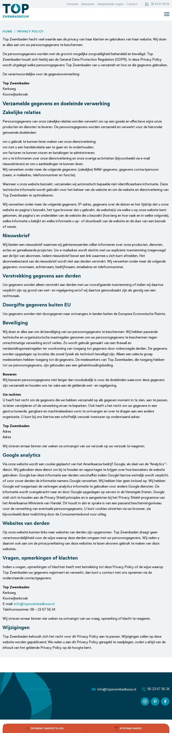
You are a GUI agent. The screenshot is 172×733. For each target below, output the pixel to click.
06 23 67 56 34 (157, 4)
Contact (131, 4)
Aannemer (87, 4)
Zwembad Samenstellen (44, 728)
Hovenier (73, 4)
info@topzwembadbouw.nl (34, 604)
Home (7, 31)
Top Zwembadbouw (36, 689)
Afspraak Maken (127, 728)
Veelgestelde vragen (110, 4)
